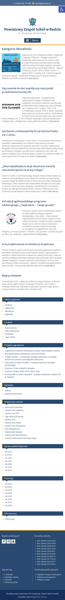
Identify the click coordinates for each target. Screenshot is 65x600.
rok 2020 (8, 464)
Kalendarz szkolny (11, 577)
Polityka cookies (43, 580)
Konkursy (8, 305)
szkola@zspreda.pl (43, 3)
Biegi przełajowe (11, 275)
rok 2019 (8, 467)
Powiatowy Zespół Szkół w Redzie (32, 29)
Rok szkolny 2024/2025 (46, 541)
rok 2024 (8, 452)
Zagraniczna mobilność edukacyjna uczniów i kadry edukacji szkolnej (32, 350)
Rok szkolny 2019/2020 (46, 554)
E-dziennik (8, 574)
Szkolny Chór (10, 419)
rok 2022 (8, 458)
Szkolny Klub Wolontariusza (16, 435)
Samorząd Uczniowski (13, 407)
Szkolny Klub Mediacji (13, 432)
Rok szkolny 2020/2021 (46, 551)
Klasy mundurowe (12, 331)
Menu (32, 40)
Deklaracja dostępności (46, 577)
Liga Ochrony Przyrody (14, 416)
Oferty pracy (10, 519)
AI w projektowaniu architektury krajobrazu (28, 244)
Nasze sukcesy (11, 328)
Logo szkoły (10, 337)
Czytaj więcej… (33, 78)
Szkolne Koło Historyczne (15, 426)
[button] (62, 9)
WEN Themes (41, 597)
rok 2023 (8, 455)
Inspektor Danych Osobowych (49, 574)
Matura (8, 390)
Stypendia (9, 314)
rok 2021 (8, 461)
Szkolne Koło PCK (12, 413)
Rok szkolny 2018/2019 (46, 556)
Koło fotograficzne (12, 429)
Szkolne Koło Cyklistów (14, 410)
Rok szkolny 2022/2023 (46, 546)
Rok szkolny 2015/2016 (46, 564)
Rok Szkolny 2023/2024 (46, 543)
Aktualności (9, 311)
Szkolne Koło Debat (13, 422)
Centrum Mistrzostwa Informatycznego (20, 438)
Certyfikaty (9, 334)
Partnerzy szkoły (11, 582)
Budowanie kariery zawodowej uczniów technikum (25, 354)
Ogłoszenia (9, 308)
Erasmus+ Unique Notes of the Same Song (22, 371)
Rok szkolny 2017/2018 (46, 559)
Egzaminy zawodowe (13, 393)
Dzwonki (7, 580)
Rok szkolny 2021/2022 (46, 548)
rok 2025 (8, 484)
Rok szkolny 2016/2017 (46, 561)
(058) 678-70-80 (23, 3)
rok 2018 (8, 470)
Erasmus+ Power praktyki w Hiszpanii (20, 368)
